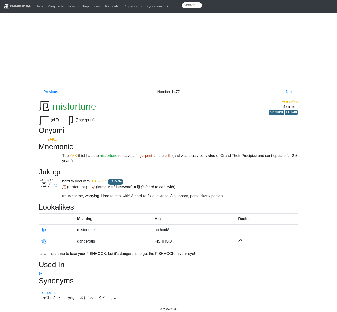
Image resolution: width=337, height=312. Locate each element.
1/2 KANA (115, 181)
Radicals (112, 6)
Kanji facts (56, 6)
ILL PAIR (291, 112)
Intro (40, 6)
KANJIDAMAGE (17, 6)
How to (73, 6)
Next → (292, 92)
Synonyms (154, 6)
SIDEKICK (276, 112)
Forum (171, 6)
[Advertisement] (168, 54)
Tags (86, 6)
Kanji (97, 6)
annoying (49, 292)
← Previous (48, 92)
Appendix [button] (132, 6)
